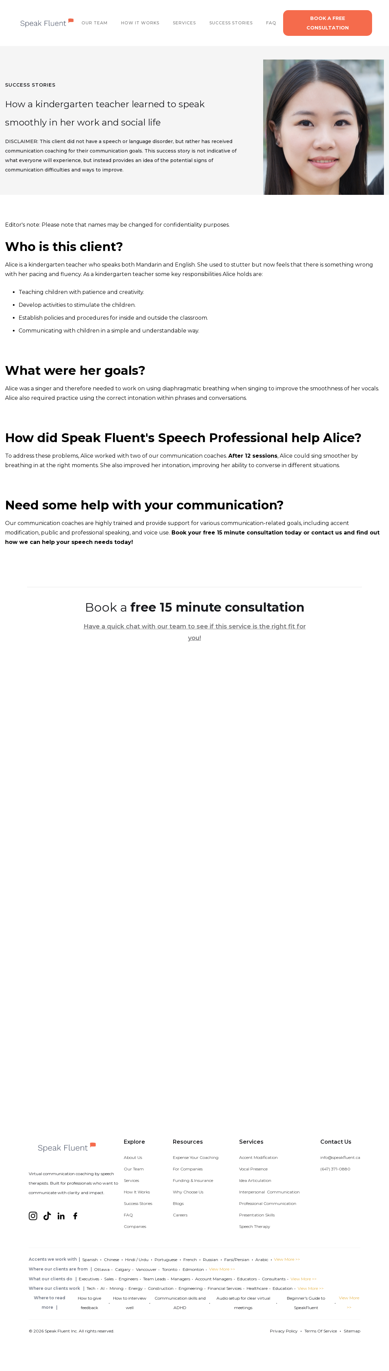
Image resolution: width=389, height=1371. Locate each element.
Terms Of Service (320, 1330)
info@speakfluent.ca (340, 1157)
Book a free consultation (327, 23)
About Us (133, 1157)
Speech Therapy (254, 1226)
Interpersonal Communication (269, 1191)
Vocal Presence (253, 1168)
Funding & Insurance (193, 1180)
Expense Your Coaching (196, 1157)
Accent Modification (258, 1157)
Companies (135, 1226)
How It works (140, 22)
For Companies (188, 1168)
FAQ (271, 22)
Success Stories (138, 1203)
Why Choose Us (188, 1191)
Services (131, 1180)
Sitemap (352, 1330)
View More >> (287, 1259)
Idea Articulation (255, 1180)
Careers (180, 1214)
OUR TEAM (95, 22)
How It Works (137, 1191)
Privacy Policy (284, 1330)
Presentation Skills (257, 1214)
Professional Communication (267, 1203)
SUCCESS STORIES (231, 22)
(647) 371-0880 (335, 1168)
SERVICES (184, 22)
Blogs (178, 1203)
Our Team (134, 1168)
